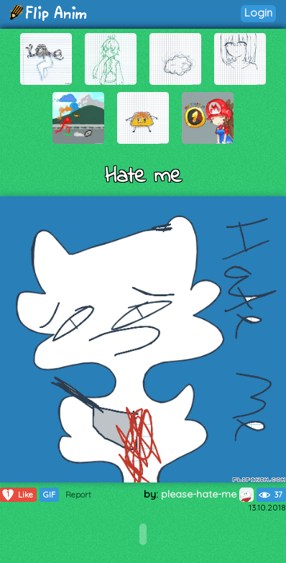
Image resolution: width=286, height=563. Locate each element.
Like (17, 495)
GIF (49, 495)
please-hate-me (207, 494)
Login (258, 12)
